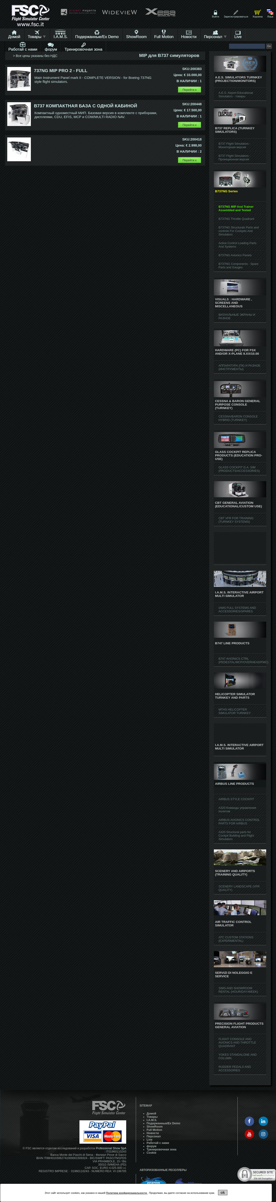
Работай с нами (22, 49)
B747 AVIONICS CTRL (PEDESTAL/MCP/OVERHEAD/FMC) (243, 660)
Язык (270, 16)
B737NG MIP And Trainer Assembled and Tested (236, 208)
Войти (215, 16)
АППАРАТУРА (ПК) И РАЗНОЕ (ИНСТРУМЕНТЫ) (239, 367)
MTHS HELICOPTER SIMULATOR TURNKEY (235, 711)
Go (269, 46)
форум (51, 49)
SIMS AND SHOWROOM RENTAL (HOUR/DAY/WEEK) (238, 989)
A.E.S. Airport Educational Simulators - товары (236, 94)
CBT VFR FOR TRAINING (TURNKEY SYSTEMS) (236, 519)
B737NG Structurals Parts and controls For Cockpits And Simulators (239, 231)
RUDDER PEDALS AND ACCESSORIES (235, 1068)
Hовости (189, 37)
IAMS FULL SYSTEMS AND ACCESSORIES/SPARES (237, 609)
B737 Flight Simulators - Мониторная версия (235, 145)
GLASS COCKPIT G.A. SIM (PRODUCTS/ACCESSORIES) (239, 469)
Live (238, 37)
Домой (14, 37)
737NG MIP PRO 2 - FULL (60, 70)
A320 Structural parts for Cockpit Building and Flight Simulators (236, 835)
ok (223, 1193)
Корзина (258, 16)
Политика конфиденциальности (127, 1192)
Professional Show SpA (111, 1148)
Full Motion (164, 37)
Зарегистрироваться (236, 16)
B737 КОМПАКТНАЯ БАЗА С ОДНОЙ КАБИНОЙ (85, 105)
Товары (37, 37)
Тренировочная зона (83, 49)
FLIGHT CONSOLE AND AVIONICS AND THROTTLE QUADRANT (237, 1042)
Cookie (151, 1152)
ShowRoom (136, 37)
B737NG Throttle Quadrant (236, 219)
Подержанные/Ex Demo (97, 37)
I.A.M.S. (61, 37)
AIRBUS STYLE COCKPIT (236, 799)
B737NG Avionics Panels (235, 255)
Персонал (215, 37)
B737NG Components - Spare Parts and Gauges (238, 265)
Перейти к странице (190, 90)
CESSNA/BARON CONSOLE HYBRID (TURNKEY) (238, 418)
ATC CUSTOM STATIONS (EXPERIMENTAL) (236, 939)
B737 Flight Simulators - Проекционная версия (235, 157)
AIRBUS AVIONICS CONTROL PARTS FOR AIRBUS (239, 821)
